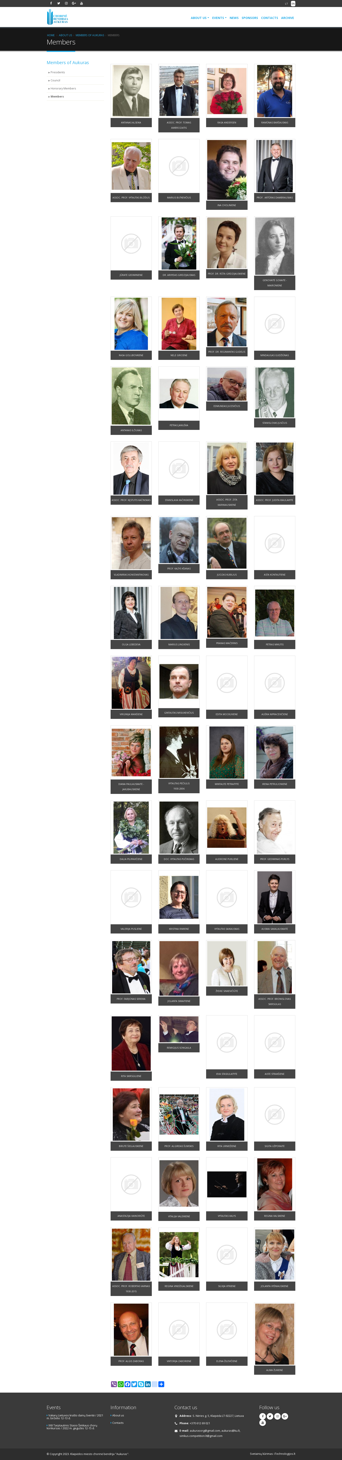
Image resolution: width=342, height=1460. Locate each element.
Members (57, 96)
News (234, 18)
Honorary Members (63, 88)
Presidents (58, 72)
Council (55, 80)
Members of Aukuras (90, 35)
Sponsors (250, 18)
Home (51, 35)
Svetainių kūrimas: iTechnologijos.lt (272, 1454)
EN (293, 3)
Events (218, 18)
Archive (287, 18)
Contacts (269, 18)
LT (286, 3)
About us (199, 18)
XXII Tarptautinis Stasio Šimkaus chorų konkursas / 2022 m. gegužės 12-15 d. (72, 1427)
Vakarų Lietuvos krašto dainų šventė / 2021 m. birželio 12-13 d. (75, 1417)
